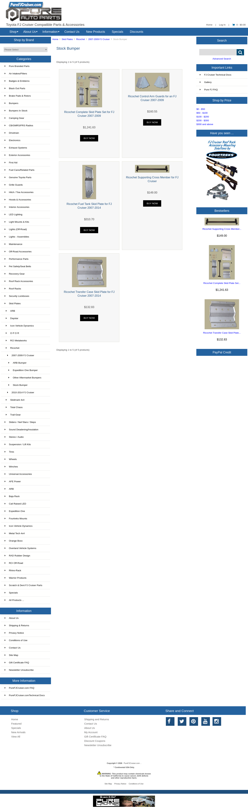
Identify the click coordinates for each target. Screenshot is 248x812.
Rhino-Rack (13, 570)
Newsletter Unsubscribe (19, 670)
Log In (222, 24)
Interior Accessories (17, 207)
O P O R (12, 333)
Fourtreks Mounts (16, 518)
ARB (10, 311)
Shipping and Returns (96, 719)
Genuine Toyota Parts (18, 177)
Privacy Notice (14, 633)
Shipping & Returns (17, 625)
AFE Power (13, 481)
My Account (90, 732)
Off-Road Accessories (18, 251)
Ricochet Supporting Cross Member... (221, 229)
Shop (13, 31)
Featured (16, 723)
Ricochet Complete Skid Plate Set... (221, 283)
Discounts (136, 31)
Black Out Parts (15, 88)
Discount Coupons (94, 740)
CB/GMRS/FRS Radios (19, 125)
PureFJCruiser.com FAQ (19, 688)
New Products (95, 31)
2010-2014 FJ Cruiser (19, 392)
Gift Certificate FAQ (17, 662)
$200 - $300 (202, 120)
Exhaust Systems (16, 147)
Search (222, 40)
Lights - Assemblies (17, 236)
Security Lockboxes (17, 296)
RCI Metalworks (16, 340)
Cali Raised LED (15, 503)
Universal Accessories (18, 474)
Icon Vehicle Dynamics (19, 325)
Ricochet (80, 39)
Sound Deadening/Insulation (21, 429)
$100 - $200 (202, 116)
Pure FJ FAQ (209, 89)
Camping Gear (14, 118)
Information (50, 31)
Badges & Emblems (17, 81)
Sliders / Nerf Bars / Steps (20, 422)
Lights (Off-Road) (16, 229)
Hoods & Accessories (18, 199)
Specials (117, 31)
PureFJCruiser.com (132, 763)
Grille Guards (14, 185)
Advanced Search (222, 58)
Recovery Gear (15, 274)
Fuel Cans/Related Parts (19, 170)
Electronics (12, 140)
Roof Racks (13, 288)
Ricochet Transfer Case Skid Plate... (222, 332)
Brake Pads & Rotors (18, 96)
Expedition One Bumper (21, 370)
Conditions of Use (16, 640)
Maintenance (13, 244)
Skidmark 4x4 (14, 400)
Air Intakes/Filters (16, 73)
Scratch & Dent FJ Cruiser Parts (23, 585)
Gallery (205, 82)
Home (209, 24)
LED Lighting (13, 214)
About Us (29, 31)
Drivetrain (12, 133)
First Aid (11, 162)
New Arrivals (18, 732)
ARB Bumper (16, 363)
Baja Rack (12, 496)
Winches (11, 466)
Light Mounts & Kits (17, 222)
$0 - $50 (200, 109)
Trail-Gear (13, 414)
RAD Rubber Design (17, 555)
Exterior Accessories (17, 155)
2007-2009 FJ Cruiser (99, 39)
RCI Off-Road (14, 563)
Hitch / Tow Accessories (19, 192)
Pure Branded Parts (17, 66)
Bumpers (11, 103)
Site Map (11, 655)
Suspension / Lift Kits (18, 444)
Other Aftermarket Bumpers (23, 377)
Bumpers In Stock (16, 110)
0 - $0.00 (239, 24)
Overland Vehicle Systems (20, 548)
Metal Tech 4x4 (15, 533)
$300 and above (204, 124)
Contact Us (71, 31)
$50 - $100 (202, 113)
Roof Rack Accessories (19, 281)
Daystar (11, 318)
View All (15, 736)
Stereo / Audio (14, 437)
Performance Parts (16, 259)
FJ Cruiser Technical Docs (215, 74)
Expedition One (15, 511)
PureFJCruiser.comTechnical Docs (25, 695)
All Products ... (14, 600)
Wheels (11, 459)
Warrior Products (15, 578)
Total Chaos (14, 407)
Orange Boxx (14, 540)
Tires (9, 451)
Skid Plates (67, 39)
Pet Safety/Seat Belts (18, 266)
